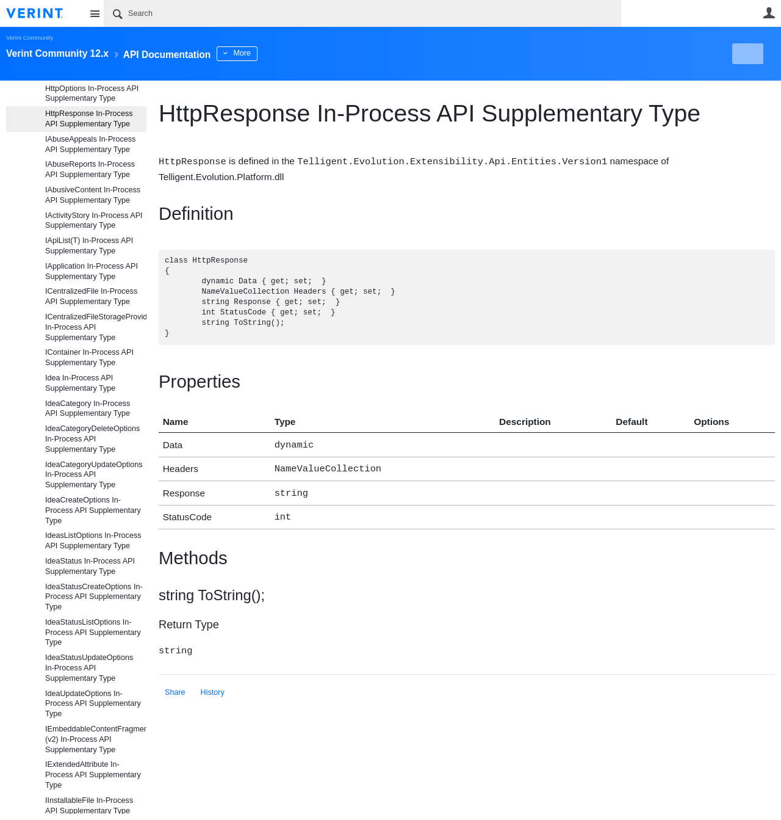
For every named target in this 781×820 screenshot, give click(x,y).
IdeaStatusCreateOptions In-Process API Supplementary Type (94, 597)
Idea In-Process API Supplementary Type (80, 383)
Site (94, 13)
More (274, 53)
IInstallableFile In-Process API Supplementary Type (89, 805)
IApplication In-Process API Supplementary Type (91, 271)
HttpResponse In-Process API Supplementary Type (89, 118)
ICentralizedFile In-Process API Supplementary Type (91, 296)
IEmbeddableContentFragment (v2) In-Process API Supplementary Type (95, 739)
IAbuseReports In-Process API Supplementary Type (90, 169)
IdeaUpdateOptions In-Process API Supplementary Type (93, 704)
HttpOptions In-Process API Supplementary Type (92, 93)
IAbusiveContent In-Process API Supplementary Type (92, 195)
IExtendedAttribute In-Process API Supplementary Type (93, 774)
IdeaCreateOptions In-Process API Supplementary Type (93, 510)
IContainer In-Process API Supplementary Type (89, 357)
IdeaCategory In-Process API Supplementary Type (87, 408)
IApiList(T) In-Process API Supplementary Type (89, 245)
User (769, 13)
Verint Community (29, 37)
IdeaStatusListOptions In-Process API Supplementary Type (93, 632)
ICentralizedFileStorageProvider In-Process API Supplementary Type (95, 327)
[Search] (362, 13)
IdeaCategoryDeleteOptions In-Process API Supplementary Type (92, 439)
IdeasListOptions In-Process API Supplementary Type (93, 540)
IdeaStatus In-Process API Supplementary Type (90, 566)
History (213, 686)
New (747, 53)
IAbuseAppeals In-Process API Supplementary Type (90, 144)
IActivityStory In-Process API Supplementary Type (94, 220)
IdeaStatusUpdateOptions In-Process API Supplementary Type (89, 668)
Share (175, 686)
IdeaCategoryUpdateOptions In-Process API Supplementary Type (94, 475)
